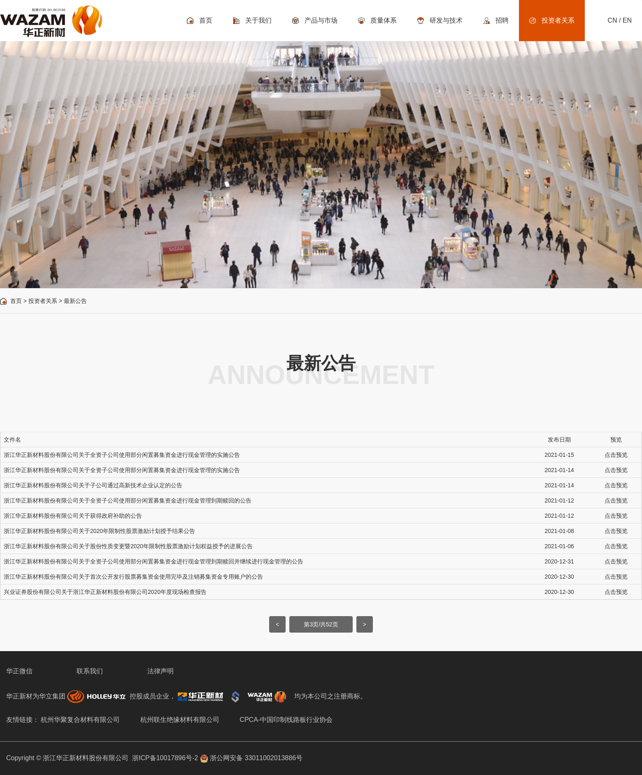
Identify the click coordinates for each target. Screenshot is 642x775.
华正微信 (19, 671)
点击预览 (616, 455)
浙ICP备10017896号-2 (165, 757)
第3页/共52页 (321, 624)
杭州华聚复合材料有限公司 (80, 719)
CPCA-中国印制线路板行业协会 (286, 719)
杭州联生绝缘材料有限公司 (179, 719)
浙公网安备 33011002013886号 (251, 757)
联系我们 (90, 671)
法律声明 (160, 671)
